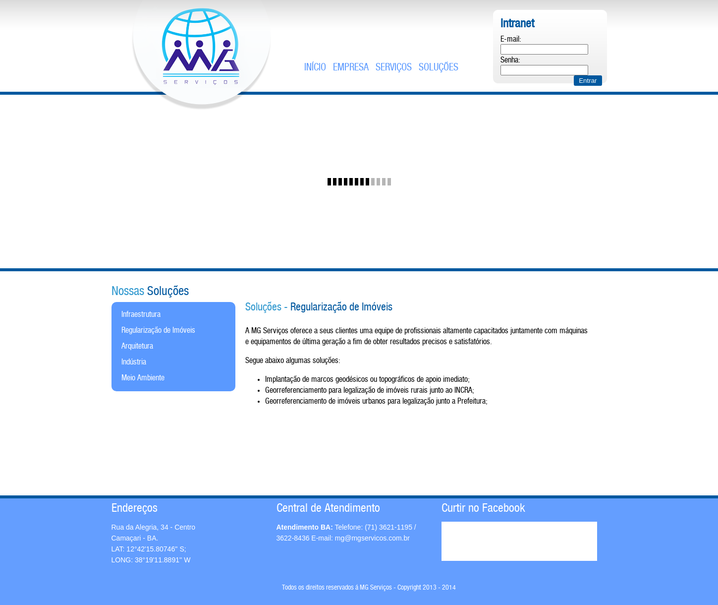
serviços (394, 67)
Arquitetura (137, 346)
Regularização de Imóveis (158, 330)
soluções (438, 67)
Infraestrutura (141, 314)
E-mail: (510, 39)
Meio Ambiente (143, 378)
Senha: (510, 60)
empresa (351, 67)
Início (315, 67)
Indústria (133, 362)
